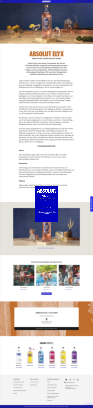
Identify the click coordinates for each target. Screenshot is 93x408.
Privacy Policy (44, 212)
